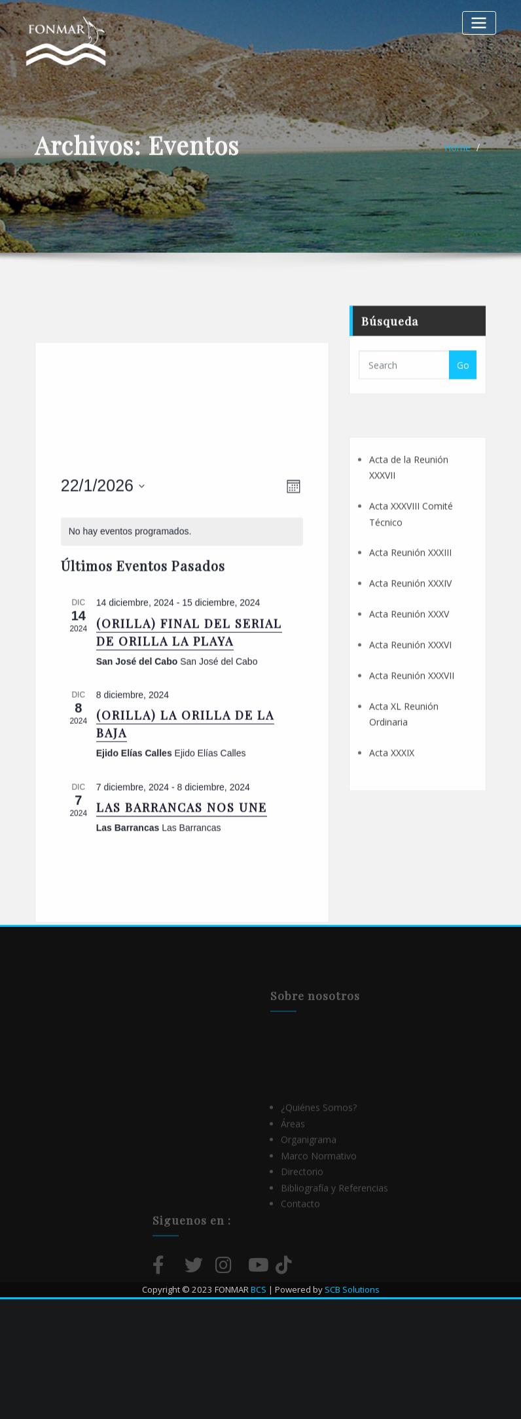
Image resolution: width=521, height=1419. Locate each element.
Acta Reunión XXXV (409, 684)
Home (457, 154)
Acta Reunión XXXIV (410, 653)
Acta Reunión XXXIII (410, 623)
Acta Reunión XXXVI (410, 715)
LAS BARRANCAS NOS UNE (181, 922)
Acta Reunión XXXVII (411, 746)
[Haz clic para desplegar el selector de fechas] (103, 600)
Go (463, 382)
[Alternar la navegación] (479, 22)
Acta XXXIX (391, 823)
